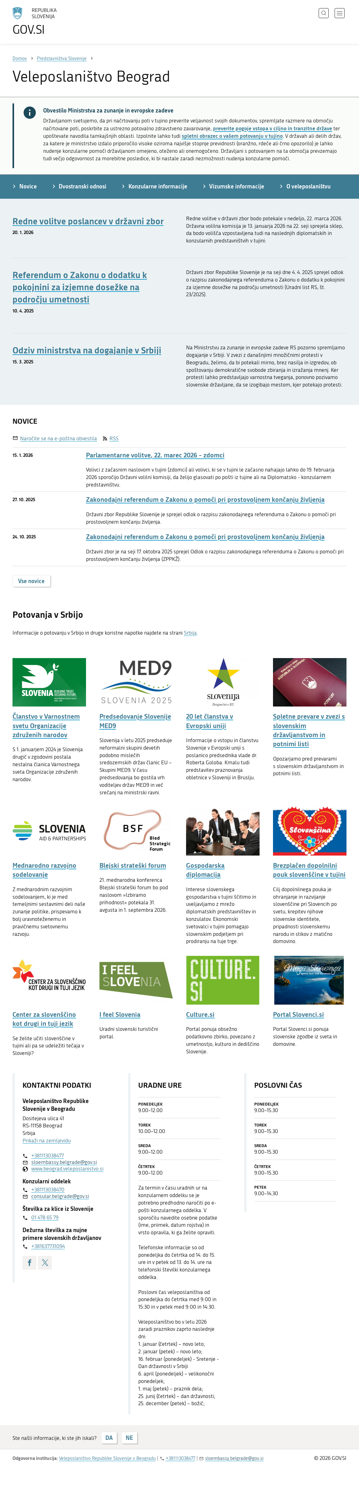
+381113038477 (47, 1155)
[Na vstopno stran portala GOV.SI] (52, 21)
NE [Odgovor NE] (129, 1438)
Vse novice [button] (31, 581)
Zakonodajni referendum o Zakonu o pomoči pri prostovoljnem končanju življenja (205, 499)
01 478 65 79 (44, 1217)
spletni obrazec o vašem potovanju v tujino (232, 135)
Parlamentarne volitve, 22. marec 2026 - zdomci (155, 455)
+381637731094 (48, 1246)
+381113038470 (47, 1189)
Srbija (190, 633)
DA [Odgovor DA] (109, 1438)
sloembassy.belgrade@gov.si (64, 1162)
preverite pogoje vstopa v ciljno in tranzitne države (272, 128)
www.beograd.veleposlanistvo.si (67, 1169)
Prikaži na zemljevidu (47, 1140)
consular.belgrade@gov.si (60, 1196)
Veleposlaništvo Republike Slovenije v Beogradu (107, 1458)
